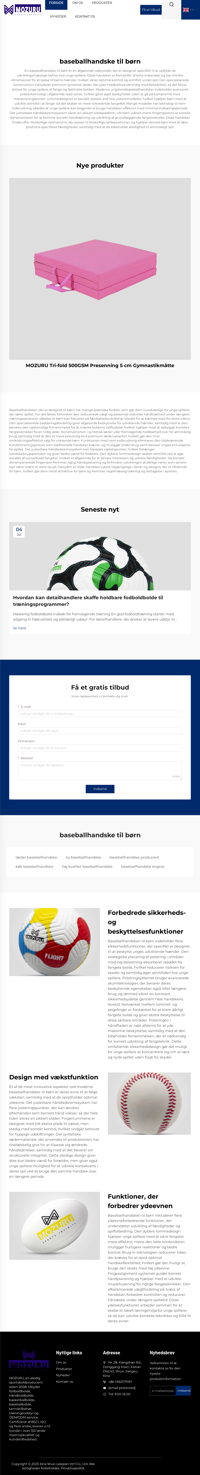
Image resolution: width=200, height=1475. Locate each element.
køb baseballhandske (34, 866)
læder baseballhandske (36, 857)
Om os (61, 1362)
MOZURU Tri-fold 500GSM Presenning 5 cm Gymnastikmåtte (100, 365)
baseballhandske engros (142, 866)
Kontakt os (85, 16)
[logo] (22, 9)
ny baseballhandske (83, 857)
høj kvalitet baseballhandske (87, 866)
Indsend (184, 1390)
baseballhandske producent (134, 857)
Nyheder (58, 16)
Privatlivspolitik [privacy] (73, 1468)
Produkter (64, 1369)
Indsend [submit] (100, 789)
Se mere (19, 628)
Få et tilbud (151, 10)
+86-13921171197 (120, 1382)
